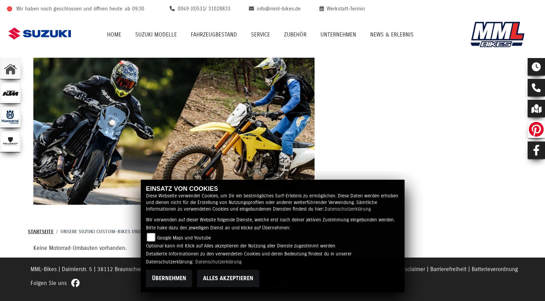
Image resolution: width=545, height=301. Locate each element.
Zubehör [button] (295, 35)
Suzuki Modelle (156, 35)
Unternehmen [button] (338, 35)
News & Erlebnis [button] (392, 35)
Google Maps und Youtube (184, 238)
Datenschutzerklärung (348, 209)
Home (114, 35)
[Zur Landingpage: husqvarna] (10, 117)
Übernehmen (169, 278)
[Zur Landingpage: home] (10, 68)
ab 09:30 (134, 8)
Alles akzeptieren (228, 278)
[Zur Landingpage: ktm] (10, 92)
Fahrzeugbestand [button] (214, 35)
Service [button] (260, 35)
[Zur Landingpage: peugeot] (10, 141)
